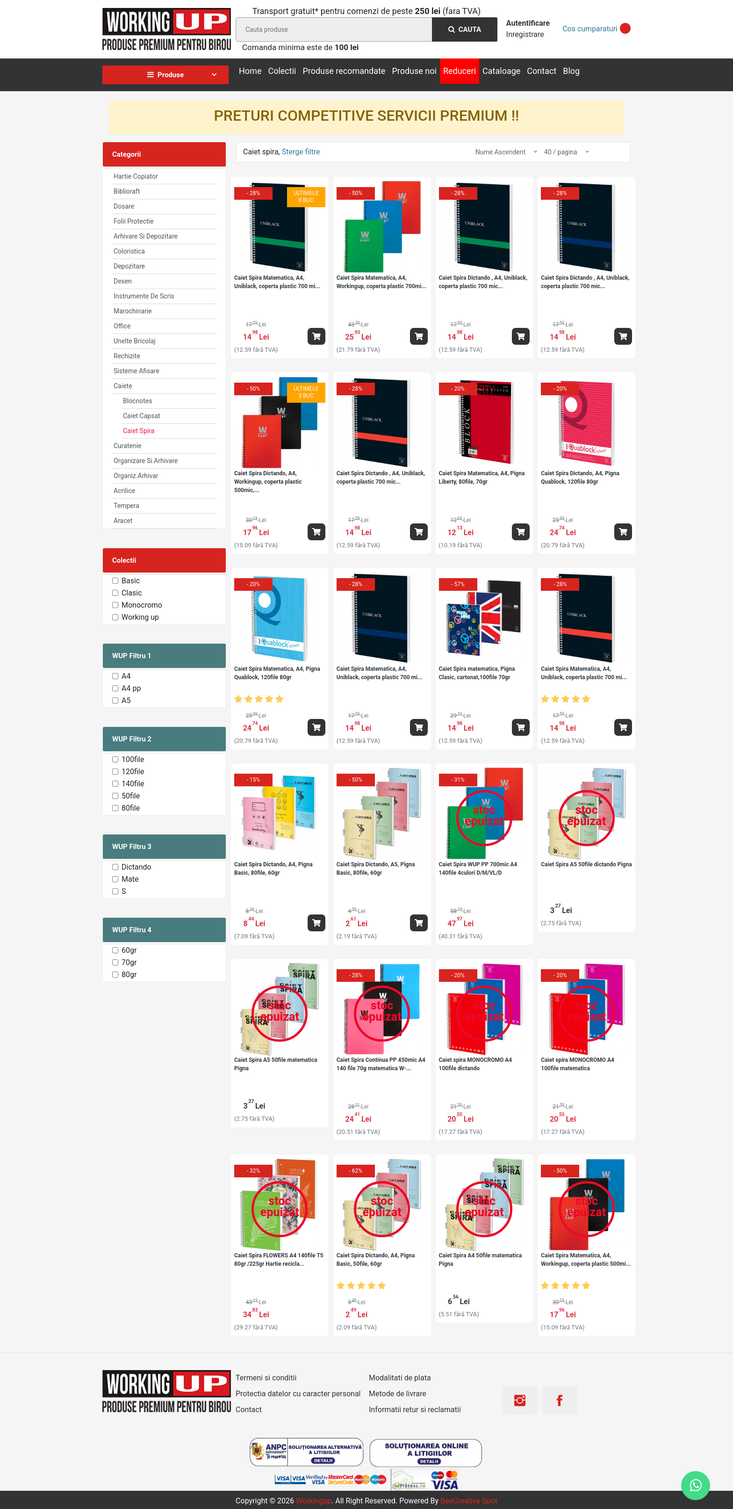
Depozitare (129, 266)
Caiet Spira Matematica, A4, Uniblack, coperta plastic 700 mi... (277, 282)
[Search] (365, 29)
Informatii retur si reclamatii (415, 1409)
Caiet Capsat (141, 416)
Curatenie (127, 446)
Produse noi (414, 71)
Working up (140, 617)
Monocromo (142, 605)
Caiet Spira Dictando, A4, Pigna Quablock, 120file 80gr (580, 477)
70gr (129, 962)
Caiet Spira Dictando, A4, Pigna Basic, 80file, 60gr (273, 868)
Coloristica (129, 251)
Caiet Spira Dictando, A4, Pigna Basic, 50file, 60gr (376, 1259)
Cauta (464, 29)
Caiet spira (138, 431)
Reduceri (459, 71)
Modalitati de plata (400, 1377)
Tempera (126, 505)
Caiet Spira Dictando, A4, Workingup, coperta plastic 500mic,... (268, 481)
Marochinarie (133, 311)
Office (122, 326)
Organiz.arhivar (136, 475)
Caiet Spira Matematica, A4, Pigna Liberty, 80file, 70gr (482, 477)
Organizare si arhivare (146, 460)
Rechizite (127, 356)
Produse (165, 75)
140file (133, 783)
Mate (130, 879)
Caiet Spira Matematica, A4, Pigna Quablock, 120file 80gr (277, 673)
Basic (131, 580)
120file (133, 771)
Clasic (132, 592)
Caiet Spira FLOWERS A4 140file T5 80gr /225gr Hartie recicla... (278, 1259)
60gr (129, 950)
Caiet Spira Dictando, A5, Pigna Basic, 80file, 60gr (376, 868)
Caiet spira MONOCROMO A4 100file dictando (475, 1064)
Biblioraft (127, 191)
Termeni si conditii (266, 1377)
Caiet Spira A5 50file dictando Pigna (586, 864)
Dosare (124, 206)
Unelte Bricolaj (135, 341)
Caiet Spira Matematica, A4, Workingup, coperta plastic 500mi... (586, 1259)
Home (250, 71)
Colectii (282, 71)
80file (131, 808)
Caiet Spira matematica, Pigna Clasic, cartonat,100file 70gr (477, 673)
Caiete (123, 386)
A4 (126, 676)
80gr (129, 974)
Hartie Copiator (136, 176)
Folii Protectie (133, 221)
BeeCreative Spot (468, 1500)
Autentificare (528, 23)
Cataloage (501, 71)
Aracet (123, 520)
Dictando (136, 867)
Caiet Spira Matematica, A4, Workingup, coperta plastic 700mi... (381, 282)
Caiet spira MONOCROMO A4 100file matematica (577, 1064)
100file (133, 759)
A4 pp (131, 688)
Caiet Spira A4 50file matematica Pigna (480, 1259)
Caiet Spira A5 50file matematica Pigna (275, 1064)
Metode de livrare (397, 1393)
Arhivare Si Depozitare (146, 236)
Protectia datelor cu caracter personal (298, 1393)
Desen (123, 281)
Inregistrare (525, 34)
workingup (313, 1500)
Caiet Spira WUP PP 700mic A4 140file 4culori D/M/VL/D (478, 868)
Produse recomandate (343, 71)
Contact (541, 71)
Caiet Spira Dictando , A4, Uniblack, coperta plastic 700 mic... (483, 282)
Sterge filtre (301, 151)
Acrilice (124, 490)
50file (131, 795)
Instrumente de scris (144, 296)
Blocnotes (137, 401)
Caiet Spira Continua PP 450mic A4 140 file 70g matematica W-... (381, 1064)
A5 (126, 700)
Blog (571, 71)
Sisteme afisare (136, 371)
